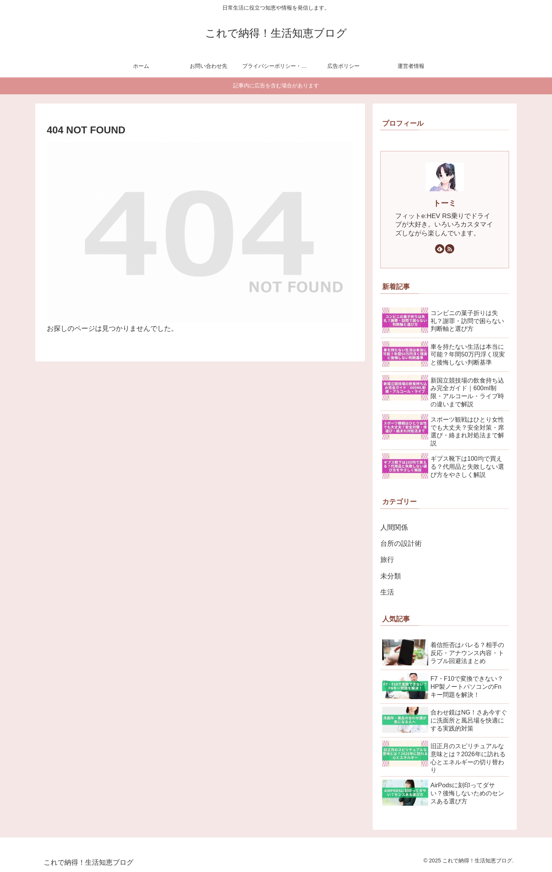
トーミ (444, 203)
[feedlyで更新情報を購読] (439, 248)
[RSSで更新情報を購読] (449, 248)
